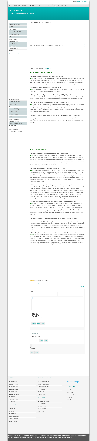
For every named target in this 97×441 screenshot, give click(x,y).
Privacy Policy (70, 392)
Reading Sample (13, 22)
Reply (41, 340)
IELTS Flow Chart (13, 389)
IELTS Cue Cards (42, 406)
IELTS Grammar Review (43, 401)
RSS (82, 329)
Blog (55, 5)
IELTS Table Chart (13, 386)
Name (32, 291)
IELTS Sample (33, 5)
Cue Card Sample (13, 48)
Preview (34, 323)
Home (10, 5)
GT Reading (13, 26)
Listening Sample (13, 39)
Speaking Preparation (14, 121)
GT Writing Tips (41, 389)
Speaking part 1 (14, 43)
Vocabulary (48, 5)
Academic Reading (15, 24)
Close (36, 352)
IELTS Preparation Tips (43, 381)
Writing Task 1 (14, 111)
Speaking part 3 (14, 46)
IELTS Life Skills (42, 408)
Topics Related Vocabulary (15, 131)
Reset (82, 1)
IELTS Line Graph (13, 384)
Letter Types (41, 411)
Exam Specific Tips (13, 418)
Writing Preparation (13, 106)
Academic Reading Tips (43, 384)
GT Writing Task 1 (14, 34)
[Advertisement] (18, 76)
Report (32, 352)
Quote (45, 340)
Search (67, 5)
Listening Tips (41, 391)
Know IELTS (12, 408)
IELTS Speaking (35, 283)
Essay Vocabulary (13, 129)
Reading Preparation (14, 99)
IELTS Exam (25, 5)
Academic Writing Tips (43, 386)
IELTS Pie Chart (13, 391)
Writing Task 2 (13, 36)
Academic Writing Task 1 (16, 31)
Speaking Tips (41, 394)
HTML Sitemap (70, 399)
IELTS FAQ (17, 5)
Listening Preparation (14, 119)
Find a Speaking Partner (16, 123)
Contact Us (60, 5)
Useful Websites (13, 421)
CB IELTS (11, 411)
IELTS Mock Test (13, 125)
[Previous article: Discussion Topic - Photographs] (78, 286)
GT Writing (13, 116)
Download (41, 5)
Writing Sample (12, 29)
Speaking (11, 50)
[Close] (31, 345)
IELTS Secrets (12, 413)
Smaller (85, 1)
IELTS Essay (12, 396)
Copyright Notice (71, 394)
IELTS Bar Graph (13, 381)
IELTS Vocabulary (42, 403)
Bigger (78, 1)
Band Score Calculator (14, 416)
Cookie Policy (70, 389)
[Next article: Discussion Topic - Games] (82, 286)
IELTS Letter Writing (14, 394)
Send (38, 323)
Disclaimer (69, 397)
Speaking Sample (13, 41)
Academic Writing (14, 109)
